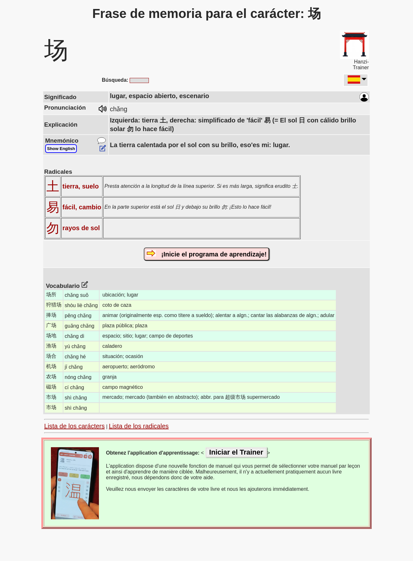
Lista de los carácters (74, 426)
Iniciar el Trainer (236, 452)
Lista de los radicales (139, 426)
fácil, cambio (81, 207)
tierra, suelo (80, 186)
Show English (61, 148)
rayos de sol (81, 227)
